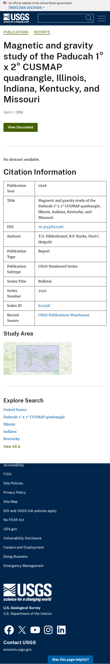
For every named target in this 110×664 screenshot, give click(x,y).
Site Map (10, 502)
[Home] (16, 22)
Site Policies (13, 483)
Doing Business (15, 557)
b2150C (44, 306)
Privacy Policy (14, 493)
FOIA (7, 474)
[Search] (89, 18)
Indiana (9, 431)
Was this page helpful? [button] (70, 660)
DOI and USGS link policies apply (30, 511)
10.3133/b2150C (51, 227)
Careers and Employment (23, 547)
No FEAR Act (13, 520)
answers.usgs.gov (17, 650)
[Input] (66, 18)
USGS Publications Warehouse (63, 315)
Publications (15, 32)
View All (11, 447)
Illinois (9, 424)
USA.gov (10, 529)
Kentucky (11, 439)
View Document (20, 127)
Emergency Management (23, 566)
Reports (42, 32)
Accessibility (13, 465)
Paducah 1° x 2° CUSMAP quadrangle (34, 417)
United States (15, 410)
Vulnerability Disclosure (22, 538)
